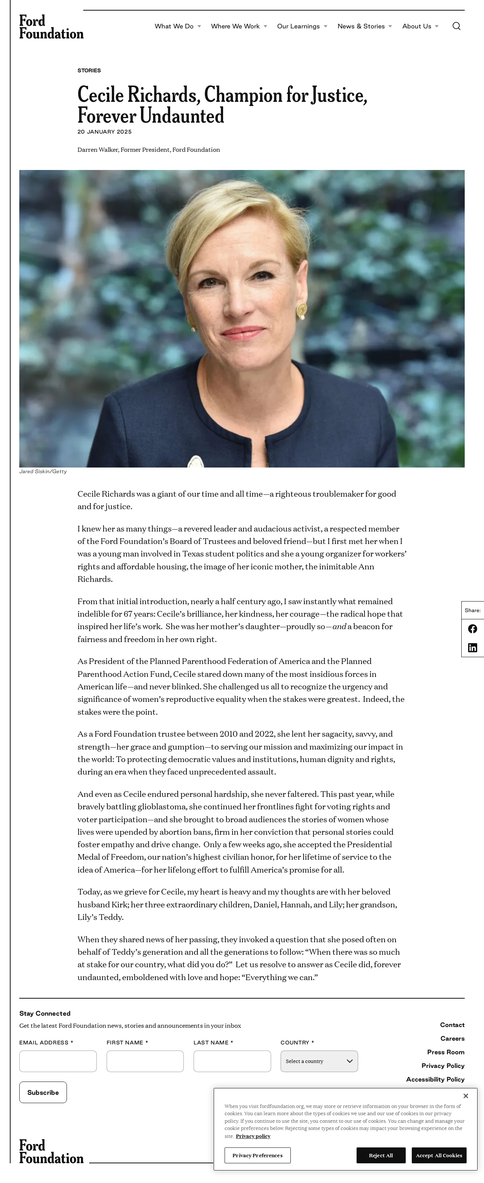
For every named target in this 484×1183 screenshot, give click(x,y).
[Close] (466, 1096)
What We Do (178, 26)
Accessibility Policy (435, 1079)
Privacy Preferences (257, 1155)
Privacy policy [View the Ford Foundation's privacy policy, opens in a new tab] (253, 1135)
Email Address (46, 1043)
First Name (128, 1043)
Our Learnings (302, 26)
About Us (420, 26)
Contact (452, 1024)
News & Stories (365, 26)
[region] (345, 1129)
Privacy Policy (443, 1065)
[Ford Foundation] (51, 26)
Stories (89, 70)
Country (298, 1043)
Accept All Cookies (439, 1155)
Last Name (214, 1043)
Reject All (381, 1155)
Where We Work (239, 26)
